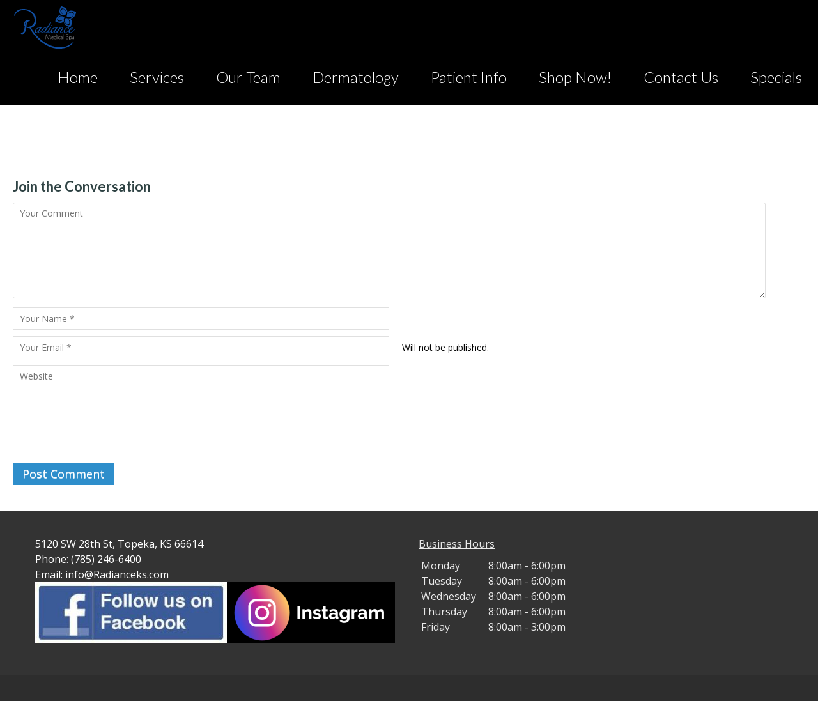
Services (157, 77)
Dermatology (356, 77)
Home (78, 77)
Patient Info (469, 77)
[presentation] (110, 425)
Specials (776, 77)
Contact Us (681, 77)
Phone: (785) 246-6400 (88, 559)
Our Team (248, 77)
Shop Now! (575, 77)
